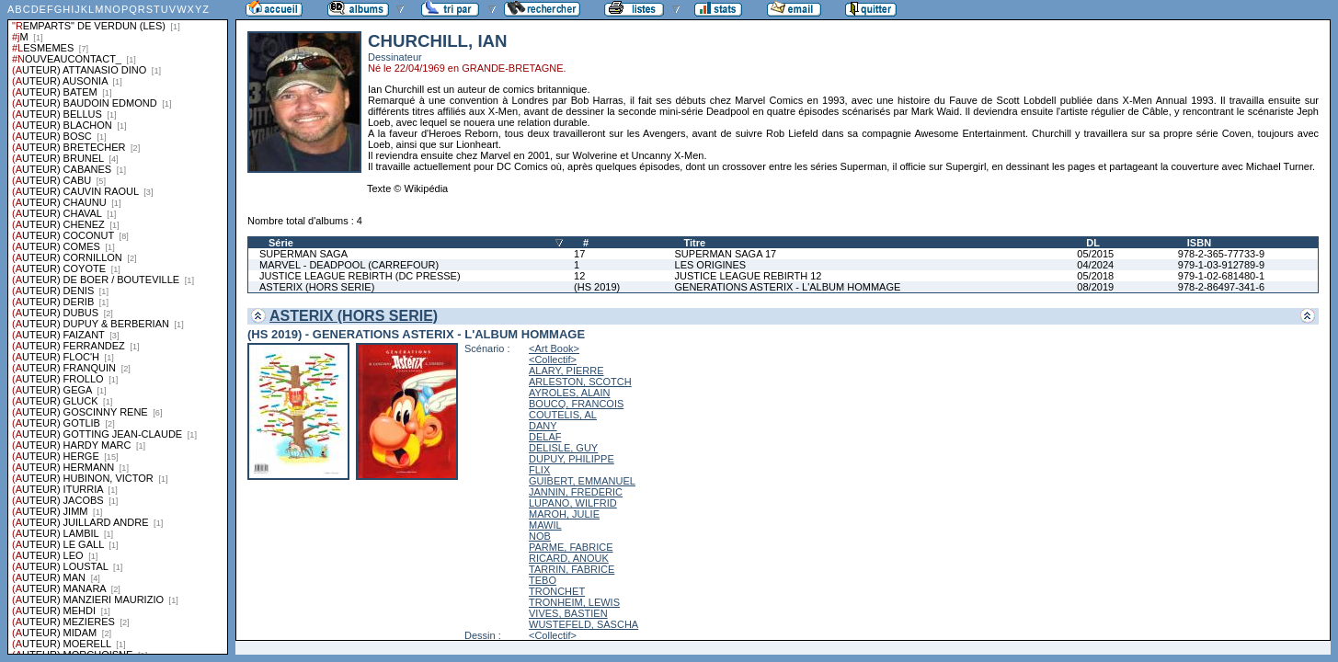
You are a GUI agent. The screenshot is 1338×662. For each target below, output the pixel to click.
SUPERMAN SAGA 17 (726, 253)
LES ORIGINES (711, 264)
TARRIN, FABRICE (571, 569)
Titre (695, 242)
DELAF (545, 436)
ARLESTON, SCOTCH (580, 381)
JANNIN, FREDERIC (576, 491)
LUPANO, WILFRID (573, 502)
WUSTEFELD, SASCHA (583, 624)
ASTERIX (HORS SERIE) (316, 286)
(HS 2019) (597, 286)
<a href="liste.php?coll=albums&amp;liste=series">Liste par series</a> (117, 327)
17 (579, 253)
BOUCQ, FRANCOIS (576, 403)
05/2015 (1095, 253)
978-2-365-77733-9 (1221, 253)
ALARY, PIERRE (566, 370)
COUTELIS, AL (563, 414)
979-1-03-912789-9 (1221, 264)
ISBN (1199, 242)
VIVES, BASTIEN (568, 613)
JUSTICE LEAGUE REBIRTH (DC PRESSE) (360, 275)
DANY (543, 425)
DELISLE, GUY (563, 447)
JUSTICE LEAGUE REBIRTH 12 (748, 275)
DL (1093, 242)
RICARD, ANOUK (569, 558)
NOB (540, 536)
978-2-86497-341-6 (1221, 286)
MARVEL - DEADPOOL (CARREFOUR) (349, 264)
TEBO (542, 580)
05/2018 (1095, 275)
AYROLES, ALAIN (569, 392)
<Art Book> (554, 348)
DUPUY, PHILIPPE (571, 458)
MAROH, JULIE (564, 513)
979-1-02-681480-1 (1221, 275)
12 (579, 275)
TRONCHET (557, 591)
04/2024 (1095, 264)
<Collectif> (553, 359)
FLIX (539, 469)
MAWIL (545, 525)
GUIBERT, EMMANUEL (582, 480)
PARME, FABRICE (570, 547)
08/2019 (1095, 286)
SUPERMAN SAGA (303, 253)
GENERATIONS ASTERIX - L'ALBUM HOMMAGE (788, 286)
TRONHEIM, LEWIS (574, 602)
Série (281, 242)
